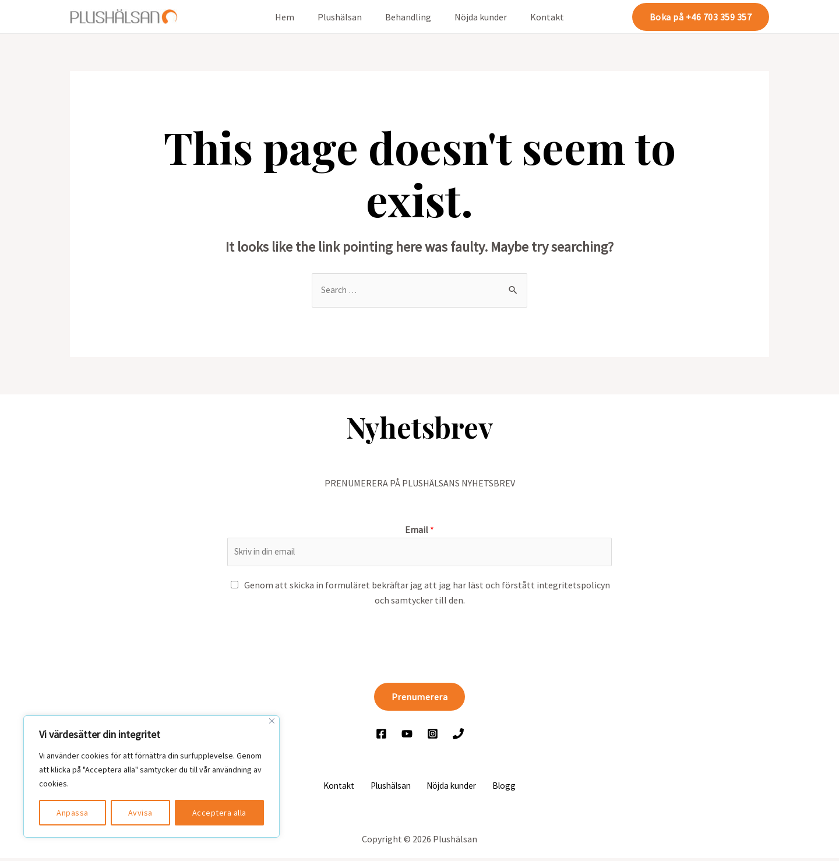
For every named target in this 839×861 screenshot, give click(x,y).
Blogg (499, 787)
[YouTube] (407, 735)
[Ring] (458, 735)
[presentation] (315, 644)
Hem (294, 17)
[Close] (271, 721)
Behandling (408, 17)
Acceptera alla (219, 812)
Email (419, 530)
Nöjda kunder (476, 17)
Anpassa (73, 812)
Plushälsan (344, 17)
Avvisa (140, 812)
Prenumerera (420, 698)
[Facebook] (381, 735)
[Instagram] (432, 735)
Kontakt (538, 17)
